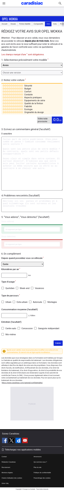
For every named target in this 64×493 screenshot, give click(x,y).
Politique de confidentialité (42, 472)
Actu (55, 24)
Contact (4, 456)
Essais (13, 24)
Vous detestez (8, 236)
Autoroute (37, 302)
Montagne (52, 302)
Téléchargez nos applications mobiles (23, 450)
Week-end (24, 288)
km (29, 275)
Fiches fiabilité (24, 24)
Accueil (4, 24)
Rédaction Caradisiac (9, 462)
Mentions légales (7, 472)
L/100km (31, 316)
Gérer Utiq (5, 483)
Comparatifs (38, 24)
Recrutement (6, 467)
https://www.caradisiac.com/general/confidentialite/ (22, 383)
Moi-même (10, 334)
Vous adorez (7, 221)
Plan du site (37, 467)
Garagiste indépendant (48, 328)
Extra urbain (22, 302)
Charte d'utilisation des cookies (12, 478)
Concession (27, 328)
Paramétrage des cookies (42, 478)
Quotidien (9, 288)
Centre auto (10, 328)
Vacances (39, 288)
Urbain (8, 302)
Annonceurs (38, 456)
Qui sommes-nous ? (40, 462)
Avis (48, 24)
